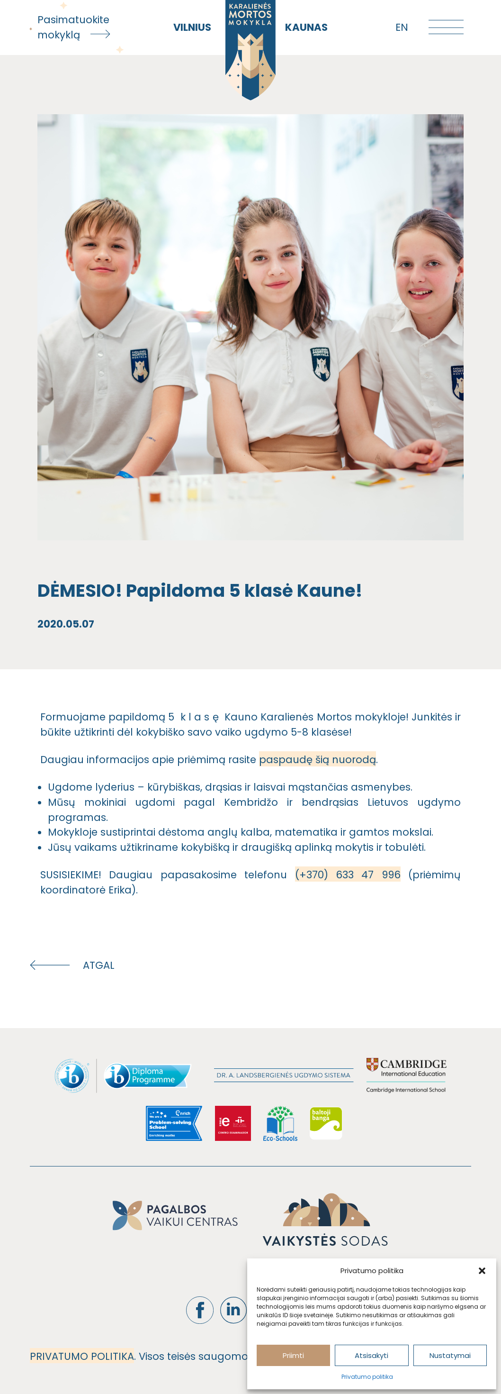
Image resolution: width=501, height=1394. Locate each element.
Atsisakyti (371, 1355)
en (401, 27)
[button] (482, 1271)
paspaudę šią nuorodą (317, 759)
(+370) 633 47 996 (348, 875)
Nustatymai (450, 1355)
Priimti (293, 1355)
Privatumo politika (367, 1377)
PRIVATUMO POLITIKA (82, 1356)
